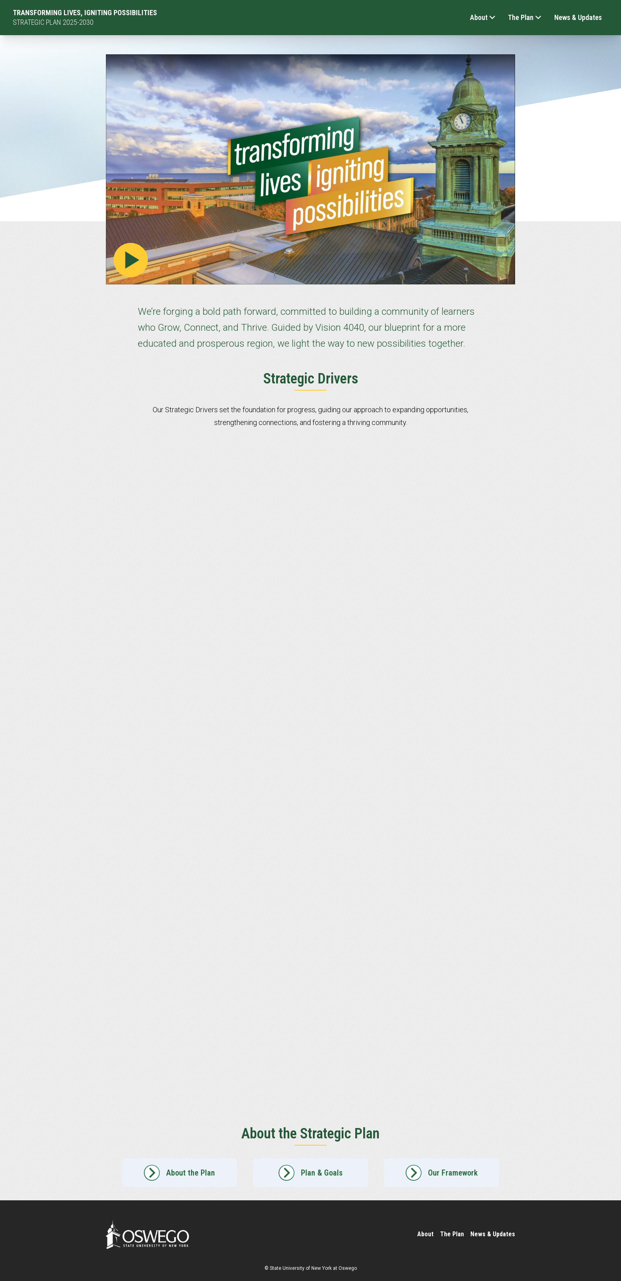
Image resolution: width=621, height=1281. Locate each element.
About (483, 17)
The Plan (524, 17)
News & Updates (578, 17)
